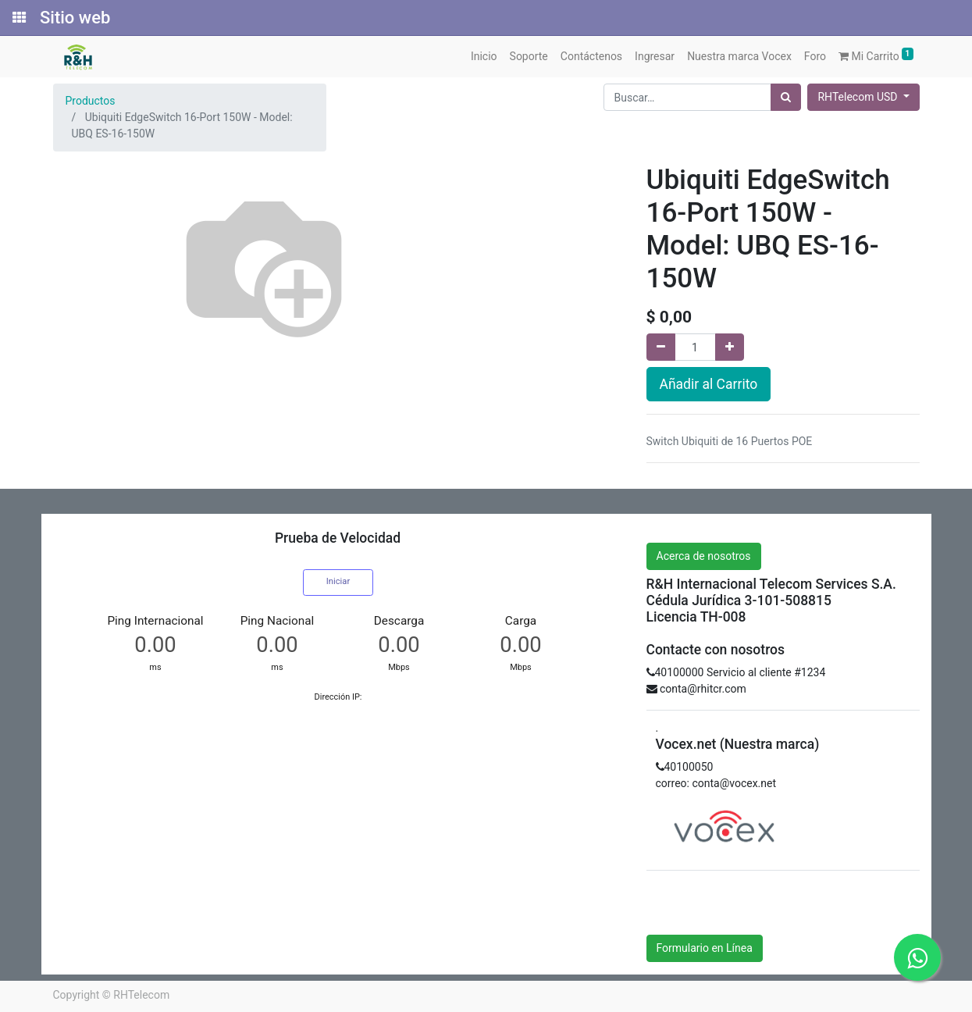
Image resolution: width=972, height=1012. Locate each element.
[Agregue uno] (729, 347)
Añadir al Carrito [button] (709, 384)
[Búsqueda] (786, 97)
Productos (91, 100)
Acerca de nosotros (704, 556)
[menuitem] (484, 56)
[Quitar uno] (660, 347)
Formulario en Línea (705, 948)
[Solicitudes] (18, 18)
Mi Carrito (875, 55)
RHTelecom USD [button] (858, 97)
